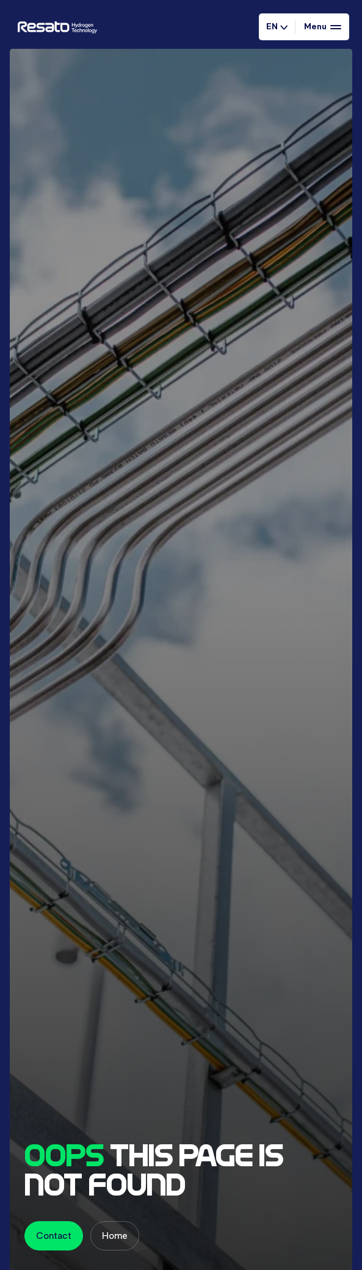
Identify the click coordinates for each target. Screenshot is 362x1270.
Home (115, 1235)
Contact (53, 1235)
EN (277, 26)
